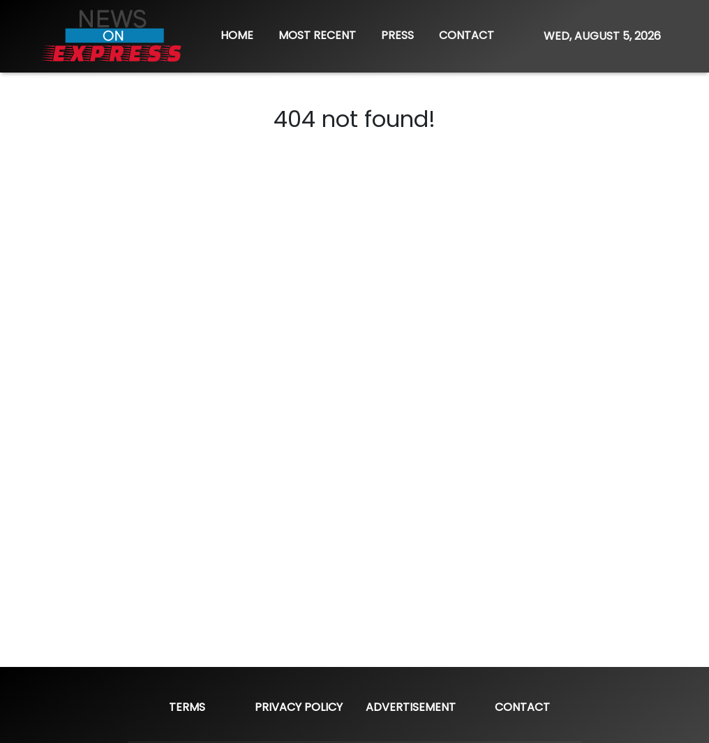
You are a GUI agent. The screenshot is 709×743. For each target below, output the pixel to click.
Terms (187, 707)
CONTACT (466, 35)
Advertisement (411, 707)
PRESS (397, 35)
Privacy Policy (299, 707)
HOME (237, 35)
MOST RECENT (317, 35)
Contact (522, 707)
